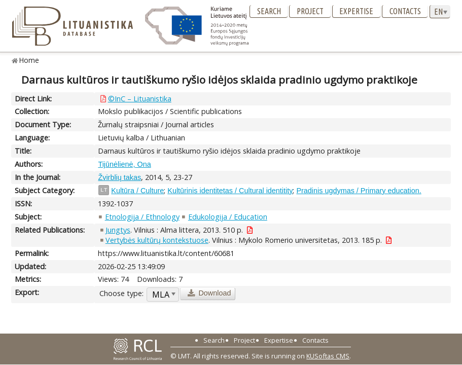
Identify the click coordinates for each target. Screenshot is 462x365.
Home (29, 60)
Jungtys (117, 230)
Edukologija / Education (227, 217)
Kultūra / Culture (137, 191)
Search (269, 11)
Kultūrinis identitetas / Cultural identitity (230, 191)
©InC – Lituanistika (139, 98)
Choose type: (121, 293)
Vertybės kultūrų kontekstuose (156, 240)
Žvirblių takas (119, 177)
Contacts (405, 11)
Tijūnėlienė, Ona (124, 164)
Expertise (356, 11)
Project (310, 11)
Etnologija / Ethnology (142, 217)
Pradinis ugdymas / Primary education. (358, 191)
